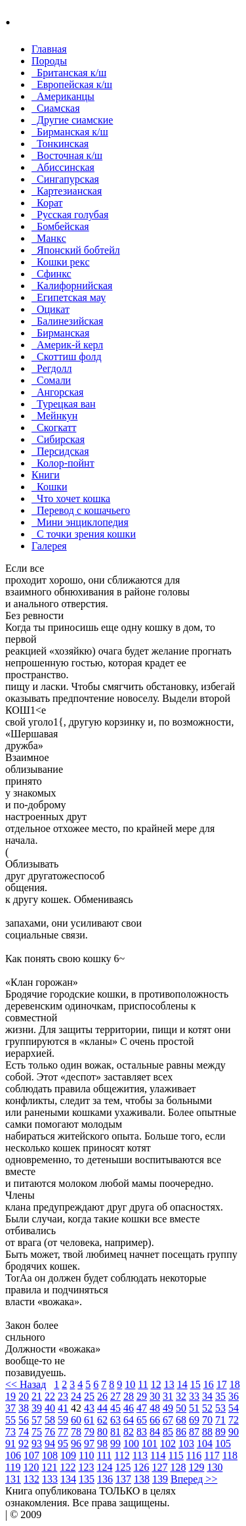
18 (235, 1384)
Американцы (62, 96)
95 (63, 1443)
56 (23, 1419)
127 (159, 1467)
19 (10, 1396)
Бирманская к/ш (69, 131)
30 (155, 1396)
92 (23, 1443)
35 (220, 1396)
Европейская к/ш (71, 84)
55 (10, 1419)
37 (10, 1408)
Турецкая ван (63, 403)
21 (36, 1396)
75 (36, 1431)
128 (178, 1467)
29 (141, 1396)
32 (181, 1396)
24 (76, 1396)
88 (207, 1431)
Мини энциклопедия (80, 522)
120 (31, 1467)
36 (233, 1396)
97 (89, 1443)
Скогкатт (53, 427)
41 (63, 1408)
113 (140, 1455)
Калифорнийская (71, 285)
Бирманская (60, 332)
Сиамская (55, 108)
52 (207, 1408)
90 (233, 1431)
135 (86, 1479)
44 (102, 1408)
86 (181, 1431)
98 (102, 1443)
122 (67, 1467)
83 (141, 1431)
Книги (45, 474)
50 (181, 1408)
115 (175, 1455)
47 (141, 1408)
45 (115, 1408)
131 (13, 1479)
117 (211, 1455)
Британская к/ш (68, 72)
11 (143, 1384)
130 (214, 1467)
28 (128, 1396)
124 (104, 1467)
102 (168, 1443)
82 (128, 1431)
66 (155, 1419)
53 (220, 1408)
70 (207, 1419)
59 (63, 1419)
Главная (49, 49)
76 (50, 1431)
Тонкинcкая (60, 143)
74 (23, 1431)
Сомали (51, 380)
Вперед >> (194, 1479)
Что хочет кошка (70, 498)
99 (115, 1443)
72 (233, 1419)
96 (76, 1443)
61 (89, 1419)
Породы (49, 60)
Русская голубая (69, 214)
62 (102, 1419)
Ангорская (57, 392)
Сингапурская (65, 179)
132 (31, 1479)
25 (89, 1396)
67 (168, 1419)
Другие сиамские (72, 120)
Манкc (48, 238)
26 (102, 1396)
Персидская (60, 451)
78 (76, 1431)
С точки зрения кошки (83, 534)
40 (50, 1408)
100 (131, 1443)
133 (50, 1479)
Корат (47, 202)
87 (194, 1431)
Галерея (49, 545)
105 (223, 1443)
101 (149, 1443)
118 (229, 1455)
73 (10, 1431)
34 (207, 1396)
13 (169, 1384)
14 (182, 1384)
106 (13, 1455)
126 (141, 1467)
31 (168, 1396)
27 (115, 1396)
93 (36, 1443)
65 (141, 1419)
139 (160, 1479)
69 (194, 1419)
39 (36, 1408)
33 (194, 1396)
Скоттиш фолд (66, 356)
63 (115, 1419)
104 (205, 1443)
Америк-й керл (67, 344)
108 (50, 1455)
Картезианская (66, 191)
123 (86, 1467)
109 (68, 1455)
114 (157, 1455)
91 (10, 1443)
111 (104, 1455)
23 (63, 1396)
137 (123, 1479)
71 (220, 1419)
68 (181, 1419)
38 (23, 1408)
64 (128, 1419)
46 (128, 1408)
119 (12, 1467)
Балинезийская (67, 321)
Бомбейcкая (60, 226)
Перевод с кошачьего (80, 510)
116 (193, 1455)
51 (194, 1408)
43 (89, 1408)
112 (121, 1455)
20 (23, 1396)
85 (168, 1431)
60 (76, 1419)
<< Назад (25, 1384)
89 (220, 1431)
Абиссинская (62, 167)
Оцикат (50, 309)
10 (130, 1384)
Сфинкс (51, 273)
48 (155, 1408)
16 (208, 1384)
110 (86, 1455)
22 (50, 1396)
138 (142, 1479)
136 (105, 1479)
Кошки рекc (60, 261)
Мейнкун (54, 415)
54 (233, 1408)
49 (168, 1408)
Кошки (49, 486)
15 (195, 1384)
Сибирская (58, 439)
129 (196, 1467)
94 (50, 1443)
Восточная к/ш (66, 155)
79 (89, 1431)
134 (68, 1479)
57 (36, 1419)
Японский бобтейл (75, 250)
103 (186, 1443)
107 (31, 1455)
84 (155, 1431)
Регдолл (51, 368)
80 (102, 1431)
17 (221, 1384)
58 (50, 1419)
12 (156, 1384)
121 (49, 1467)
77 (63, 1431)
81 (115, 1431)
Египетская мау (68, 297)
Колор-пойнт (62, 463)
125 (123, 1467)
